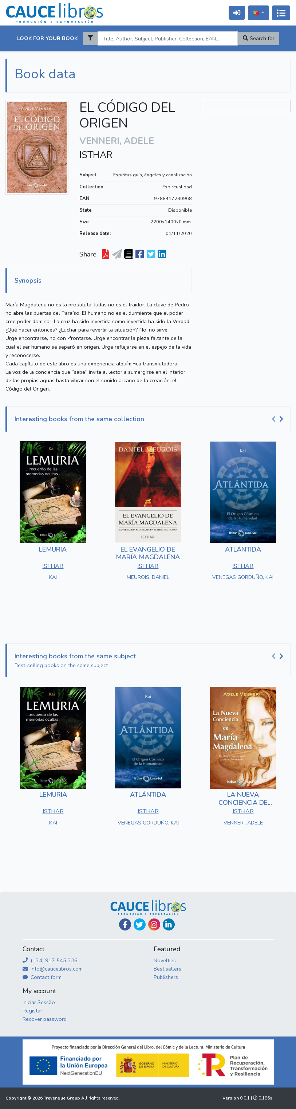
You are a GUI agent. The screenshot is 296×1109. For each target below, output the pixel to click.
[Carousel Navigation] (278, 419)
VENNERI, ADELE (243, 822)
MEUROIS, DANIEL (148, 577)
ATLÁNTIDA (243, 549)
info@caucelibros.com (53, 968)
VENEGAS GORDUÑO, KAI (242, 577)
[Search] (168, 38)
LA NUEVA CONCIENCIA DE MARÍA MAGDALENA (243, 802)
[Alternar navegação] (281, 12)
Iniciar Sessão (39, 1002)
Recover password (45, 1019)
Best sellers (167, 968)
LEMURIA (53, 549)
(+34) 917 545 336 (50, 960)
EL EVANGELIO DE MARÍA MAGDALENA (148, 553)
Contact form (42, 977)
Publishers (166, 977)
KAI (53, 577)
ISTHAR (96, 155)
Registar (32, 1010)
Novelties (165, 960)
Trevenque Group (62, 1098)
